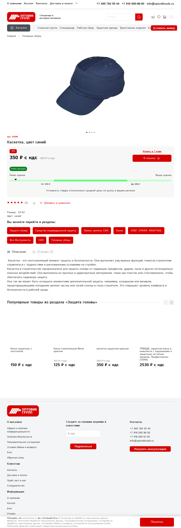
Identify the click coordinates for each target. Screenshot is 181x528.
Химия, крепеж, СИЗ (96, 230)
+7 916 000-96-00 (133, 4)
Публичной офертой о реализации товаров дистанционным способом (42, 526)
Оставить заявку (164, 28)
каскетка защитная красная (113, 348)
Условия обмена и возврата (22, 447)
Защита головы (19, 230)
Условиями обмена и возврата (57, 523)
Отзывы (11, 513)
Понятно (157, 522)
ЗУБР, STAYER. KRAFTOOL (146, 230)
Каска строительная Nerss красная (69, 350)
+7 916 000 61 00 (140, 437)
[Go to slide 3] (91, 132)
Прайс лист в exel (16, 480)
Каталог (28, 3)
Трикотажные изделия (132, 28)
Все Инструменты (20, 240)
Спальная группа (47, 28)
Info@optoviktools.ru (160, 4)
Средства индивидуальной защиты (55, 230)
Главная (11, 36)
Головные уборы (31, 36)
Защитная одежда (106, 28)
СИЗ (41, 240)
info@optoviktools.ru (142, 441)
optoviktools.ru (29, 518)
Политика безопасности (19, 436)
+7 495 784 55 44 (108, 4)
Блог (9, 452)
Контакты (41, 3)
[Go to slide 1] (86, 132)
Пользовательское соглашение (23, 442)
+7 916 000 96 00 (140, 433)
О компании (14, 3)
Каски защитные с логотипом (21, 350)
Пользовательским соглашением (81, 520)
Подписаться (83, 446)
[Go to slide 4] (94, 132)
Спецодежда (67, 28)
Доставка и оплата (61, 3)
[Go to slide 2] (89, 132)
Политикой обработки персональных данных (40, 520)
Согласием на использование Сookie (92, 523)
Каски (119, 230)
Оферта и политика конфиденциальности (18, 430)
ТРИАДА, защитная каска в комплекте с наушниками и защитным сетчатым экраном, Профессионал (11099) (156, 354)
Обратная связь (15, 457)
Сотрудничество (15, 485)
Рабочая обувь (85, 28)
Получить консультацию (150, 448)
